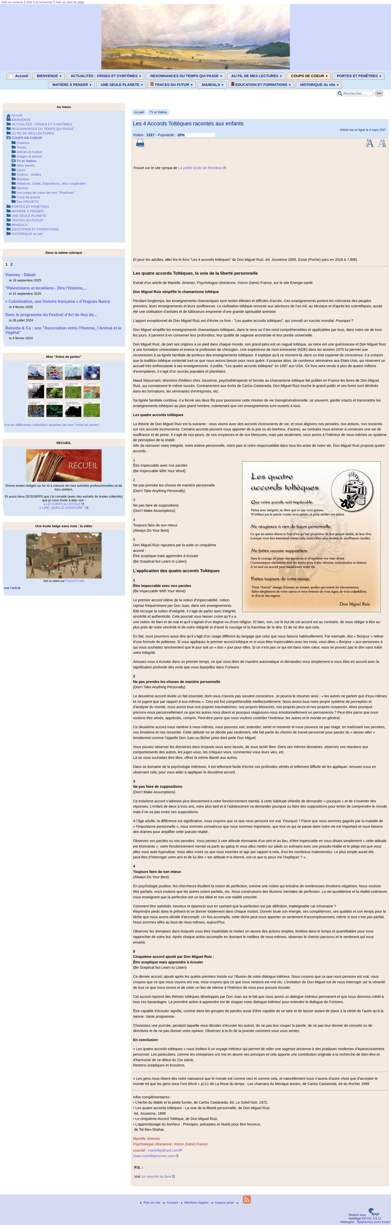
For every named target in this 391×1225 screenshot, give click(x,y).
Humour (22, 188)
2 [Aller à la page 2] (12, 264)
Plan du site (150, 1202)
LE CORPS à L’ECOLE (64, 504)
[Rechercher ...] (355, 93)
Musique (23, 179)
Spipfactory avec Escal (373, 1222)
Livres (21, 170)
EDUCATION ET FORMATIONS (261, 84)
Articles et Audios (29, 152)
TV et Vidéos (158, 112)
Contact (171, 1202)
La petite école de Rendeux (200, 168)
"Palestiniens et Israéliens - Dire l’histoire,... (46, 288)
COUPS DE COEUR (308, 76)
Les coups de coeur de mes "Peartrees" (46, 192)
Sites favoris (26, 165)
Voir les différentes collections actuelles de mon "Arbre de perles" (52, 425)
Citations (23, 143)
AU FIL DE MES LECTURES (256, 76)
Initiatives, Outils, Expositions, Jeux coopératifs (51, 183)
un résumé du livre (156, 1176)
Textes (21, 147)
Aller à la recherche (39, 2)
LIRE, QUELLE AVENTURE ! (63, 508)
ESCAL (367, 1218)
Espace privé (222, 1202)
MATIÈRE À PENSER (71, 85)
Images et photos (29, 156)
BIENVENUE (48, 76)
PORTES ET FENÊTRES (358, 76)
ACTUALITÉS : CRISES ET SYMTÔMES (105, 76)
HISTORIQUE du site (318, 85)
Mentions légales (195, 1202)
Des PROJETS (28, 202)
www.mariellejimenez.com (154, 1156)
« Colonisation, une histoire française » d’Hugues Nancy (57, 301)
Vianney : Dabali (20, 275)
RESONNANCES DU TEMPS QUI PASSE (186, 76)
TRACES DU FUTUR (171, 84)
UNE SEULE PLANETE (121, 85)
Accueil (18, 76)
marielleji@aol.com (163, 1150)
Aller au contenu (12, 2)
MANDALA (212, 85)
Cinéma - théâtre (29, 174)
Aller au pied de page (70, 2)
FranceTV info (74, 581)
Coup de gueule (28, 197)
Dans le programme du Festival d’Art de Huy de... (51, 315)
